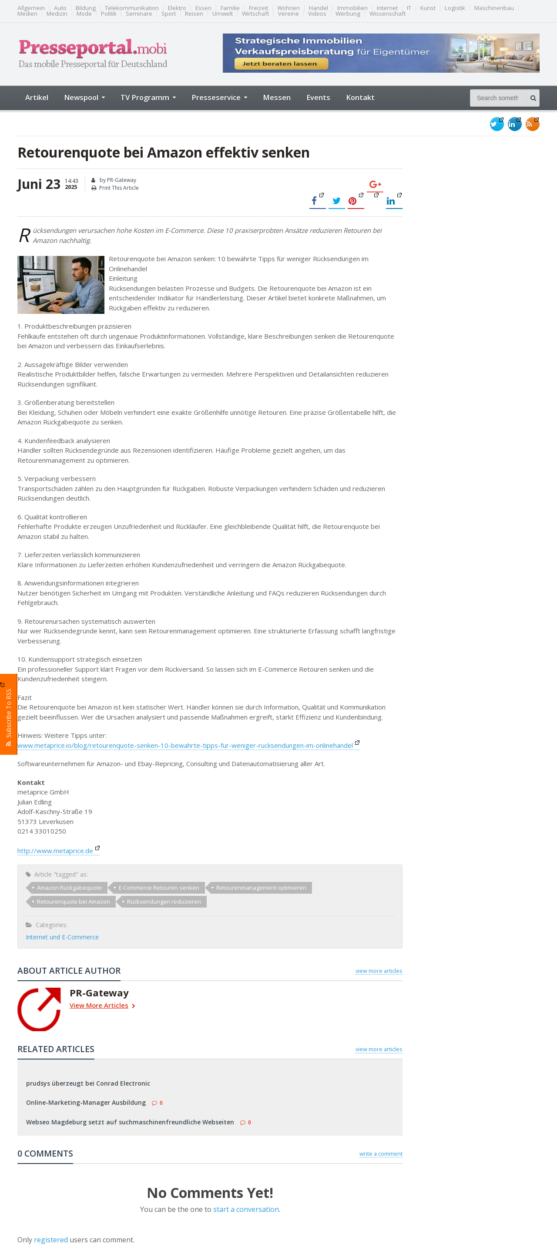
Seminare (139, 14)
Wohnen (288, 8)
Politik (109, 14)
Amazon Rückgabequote (69, 887)
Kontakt (360, 97)
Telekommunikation (132, 8)
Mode (84, 14)
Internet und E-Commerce (62, 937)
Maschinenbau (494, 8)
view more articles (379, 971)
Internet (387, 8)
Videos (317, 14)
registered (52, 1240)
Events (318, 97)
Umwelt (222, 14)
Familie (230, 8)
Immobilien (352, 8)
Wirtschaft (255, 14)
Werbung (348, 14)
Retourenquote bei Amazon (73, 901)
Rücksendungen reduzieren (164, 901)
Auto (60, 8)
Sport (168, 14)
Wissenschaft (387, 14)
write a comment (381, 1153)
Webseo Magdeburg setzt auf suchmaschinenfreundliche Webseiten (130, 1122)
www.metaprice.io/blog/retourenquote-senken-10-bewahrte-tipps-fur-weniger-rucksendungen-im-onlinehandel (188, 745)
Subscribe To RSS (8, 714)
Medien (27, 14)
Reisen (194, 14)
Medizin (57, 14)
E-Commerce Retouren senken (159, 887)
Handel (318, 8)
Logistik (455, 8)
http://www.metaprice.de (58, 850)
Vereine (288, 14)
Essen (203, 8)
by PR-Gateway (113, 180)
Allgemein (31, 8)
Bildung (86, 8)
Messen (277, 97)
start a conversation (246, 1209)
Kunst (428, 8)
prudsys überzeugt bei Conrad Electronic (88, 1083)
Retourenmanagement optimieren (261, 887)
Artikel (36, 97)
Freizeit (258, 8)
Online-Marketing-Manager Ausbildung (86, 1102)
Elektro (177, 8)
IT (409, 8)
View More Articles (102, 1006)
